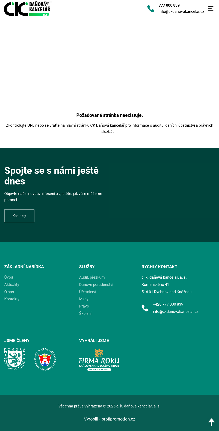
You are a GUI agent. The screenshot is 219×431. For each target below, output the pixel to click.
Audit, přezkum (92, 277)
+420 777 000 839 (168, 304)
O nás (9, 292)
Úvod (8, 277)
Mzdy (84, 299)
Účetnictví (87, 292)
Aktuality (11, 284)
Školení (85, 313)
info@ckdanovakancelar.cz (181, 11)
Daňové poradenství (96, 284)
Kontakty (11, 299)
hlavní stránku (77, 125)
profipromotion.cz (118, 419)
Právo (84, 306)
